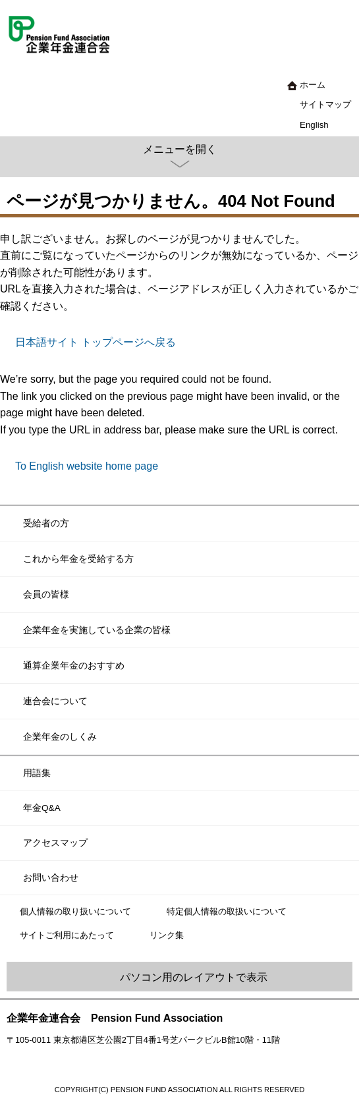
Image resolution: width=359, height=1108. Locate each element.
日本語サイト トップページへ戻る (95, 342)
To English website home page (86, 466)
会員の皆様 (46, 594)
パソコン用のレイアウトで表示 (193, 977)
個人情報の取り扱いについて (75, 911)
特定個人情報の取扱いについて (227, 911)
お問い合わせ (50, 878)
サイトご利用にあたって (67, 935)
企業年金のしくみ (60, 736)
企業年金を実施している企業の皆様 (97, 629)
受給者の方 (46, 523)
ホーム (312, 85)
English (314, 125)
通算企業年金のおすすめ (73, 665)
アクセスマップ (55, 843)
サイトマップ (325, 104)
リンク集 (167, 935)
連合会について (55, 701)
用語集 (37, 773)
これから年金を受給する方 (78, 558)
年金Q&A (42, 808)
